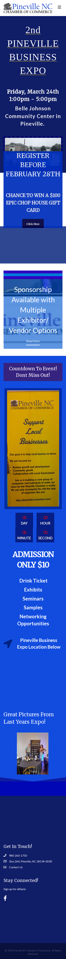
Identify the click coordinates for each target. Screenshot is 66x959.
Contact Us (16, 867)
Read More (33, 341)
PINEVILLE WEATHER (33, 919)
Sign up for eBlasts (15, 889)
